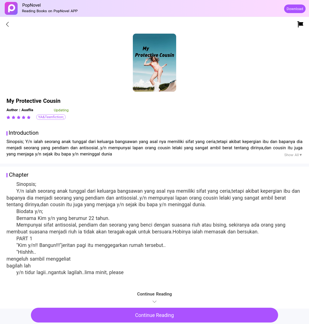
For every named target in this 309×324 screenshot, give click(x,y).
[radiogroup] (18, 117)
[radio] (9, 117)
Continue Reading (154, 315)
